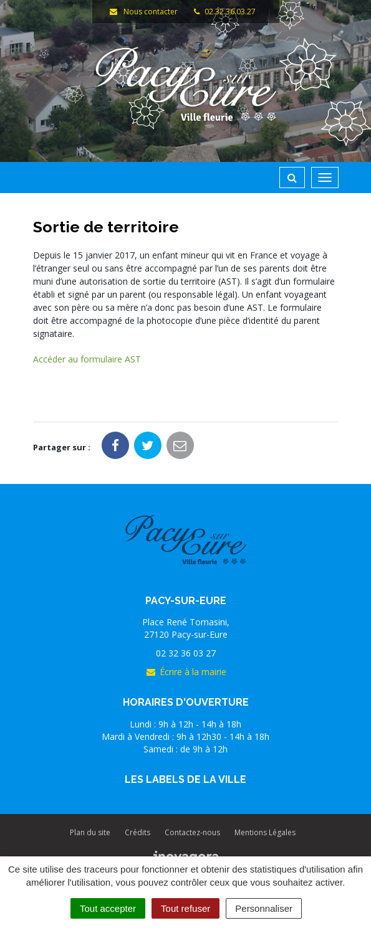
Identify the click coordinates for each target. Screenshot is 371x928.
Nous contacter (143, 11)
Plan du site (90, 832)
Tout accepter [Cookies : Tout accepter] (108, 908)
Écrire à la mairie (185, 672)
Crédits (137, 832)
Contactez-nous (192, 832)
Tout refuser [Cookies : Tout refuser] (185, 908)
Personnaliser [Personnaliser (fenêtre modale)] (263, 908)
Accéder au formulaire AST (87, 359)
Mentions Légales (265, 832)
